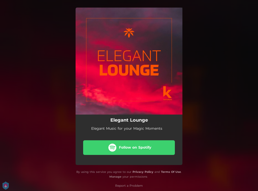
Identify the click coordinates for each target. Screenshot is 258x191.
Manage (115, 176)
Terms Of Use (171, 172)
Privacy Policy (143, 172)
